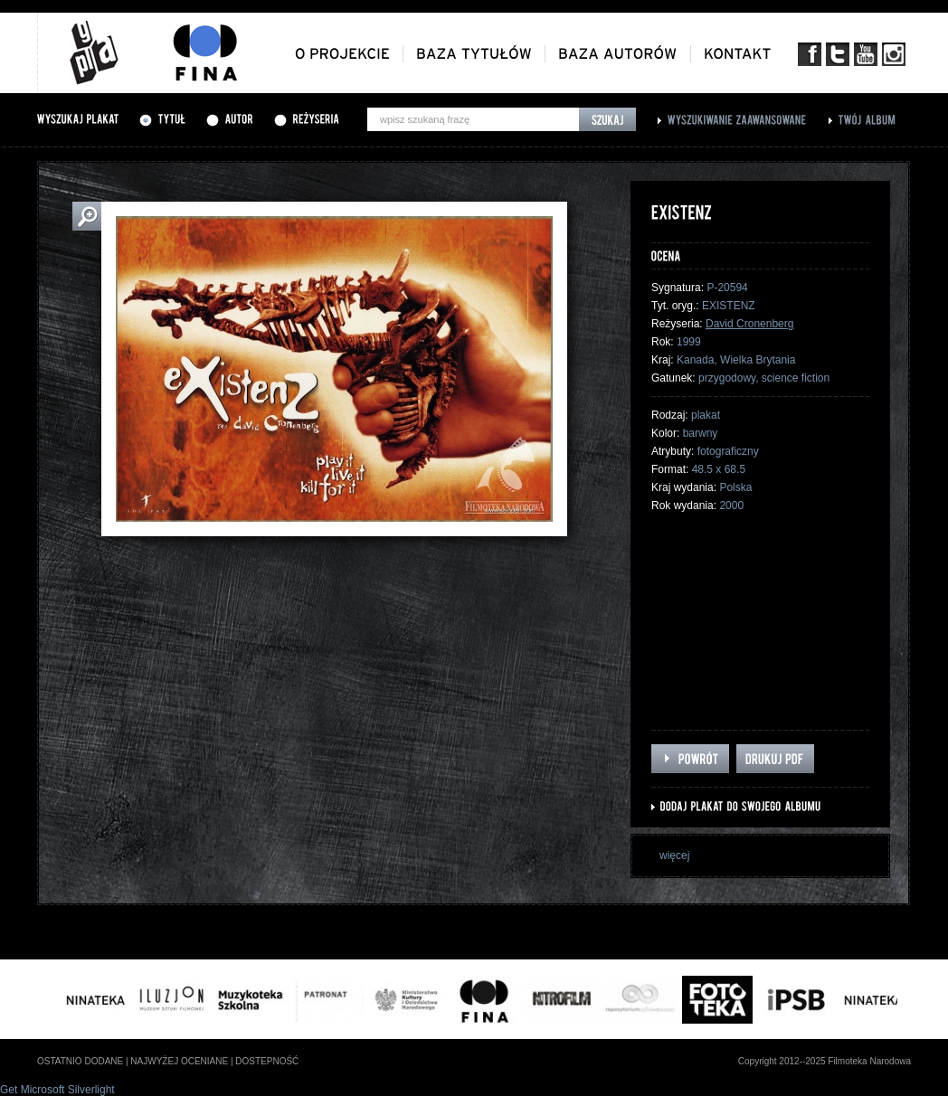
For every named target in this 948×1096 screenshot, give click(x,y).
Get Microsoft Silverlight (57, 1089)
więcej (674, 855)
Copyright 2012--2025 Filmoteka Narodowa (824, 1061)
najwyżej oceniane (179, 1061)
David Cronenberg (749, 323)
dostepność (267, 1061)
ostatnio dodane (80, 1061)
